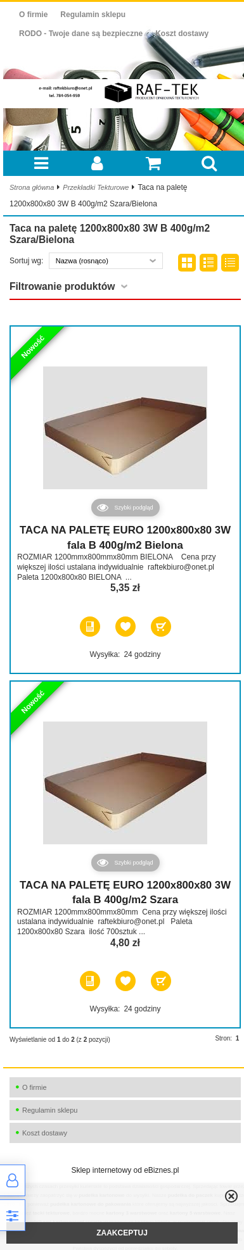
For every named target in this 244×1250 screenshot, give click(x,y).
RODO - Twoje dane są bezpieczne (81, 33)
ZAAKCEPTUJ (122, 1232)
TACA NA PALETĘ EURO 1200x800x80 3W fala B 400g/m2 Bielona (125, 537)
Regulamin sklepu (92, 14)
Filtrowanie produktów (62, 286)
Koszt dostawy (182, 33)
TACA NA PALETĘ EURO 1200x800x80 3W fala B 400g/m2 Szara (125, 892)
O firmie (33, 14)
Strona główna (32, 187)
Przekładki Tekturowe (96, 187)
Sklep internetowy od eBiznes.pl (125, 1170)
